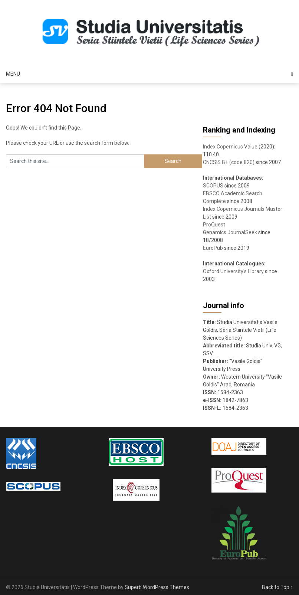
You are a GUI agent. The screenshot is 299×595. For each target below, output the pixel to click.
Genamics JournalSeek (230, 232)
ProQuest (214, 225)
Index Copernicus (223, 147)
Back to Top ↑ (277, 587)
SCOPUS (213, 186)
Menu (13, 74)
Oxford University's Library (233, 271)
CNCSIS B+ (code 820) (228, 162)
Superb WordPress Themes (157, 587)
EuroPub (213, 248)
